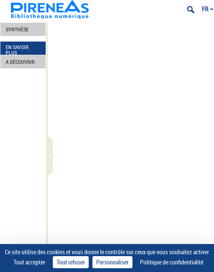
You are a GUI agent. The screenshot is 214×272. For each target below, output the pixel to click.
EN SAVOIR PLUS (17, 49)
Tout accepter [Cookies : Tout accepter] (29, 262)
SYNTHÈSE (17, 29)
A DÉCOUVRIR (20, 61)
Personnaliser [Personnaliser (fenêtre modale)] (112, 262)
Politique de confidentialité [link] (171, 262)
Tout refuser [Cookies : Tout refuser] (71, 262)
